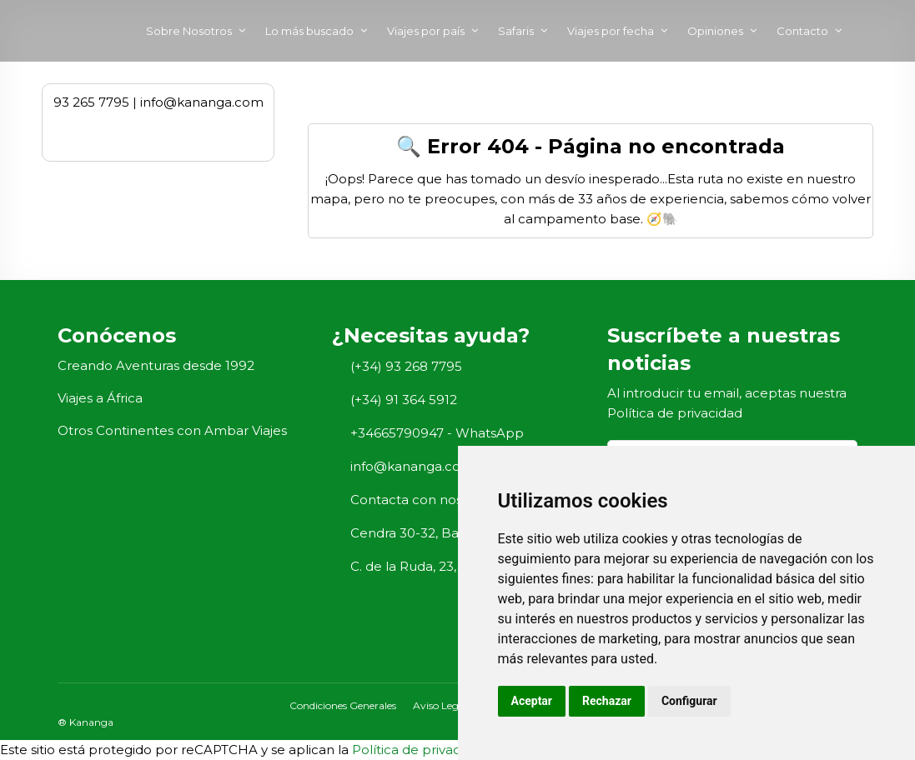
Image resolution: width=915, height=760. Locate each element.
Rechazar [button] (606, 701)
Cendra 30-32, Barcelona (428, 533)
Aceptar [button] (532, 701)
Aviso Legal (440, 705)
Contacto (802, 31)
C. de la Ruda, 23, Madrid (427, 566)
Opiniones (715, 31)
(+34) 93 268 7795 (406, 366)
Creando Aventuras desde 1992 (156, 365)
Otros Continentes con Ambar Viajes (172, 430)
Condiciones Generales (342, 705)
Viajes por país (426, 31)
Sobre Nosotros (189, 31)
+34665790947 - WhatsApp (437, 433)
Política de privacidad (674, 413)
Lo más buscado (309, 31)
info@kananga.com (412, 466)
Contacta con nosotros (422, 500)
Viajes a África (100, 398)
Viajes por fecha (610, 31)
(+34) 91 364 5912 (403, 400)
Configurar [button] (689, 701)
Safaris (516, 31)
